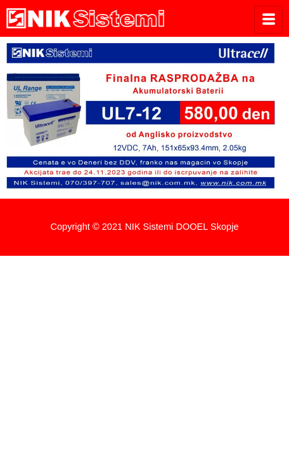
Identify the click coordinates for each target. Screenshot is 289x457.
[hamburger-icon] (268, 20)
